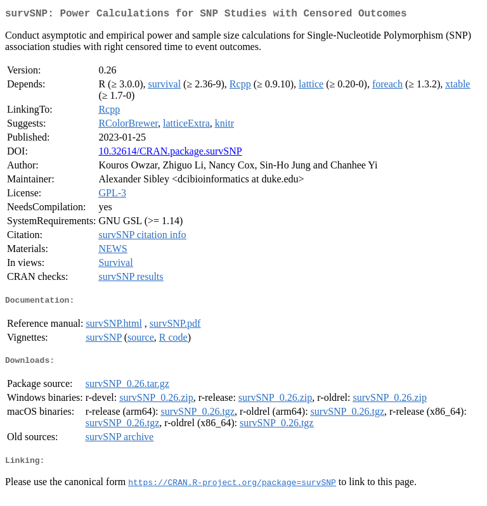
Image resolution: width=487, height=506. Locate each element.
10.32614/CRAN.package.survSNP (170, 153)
